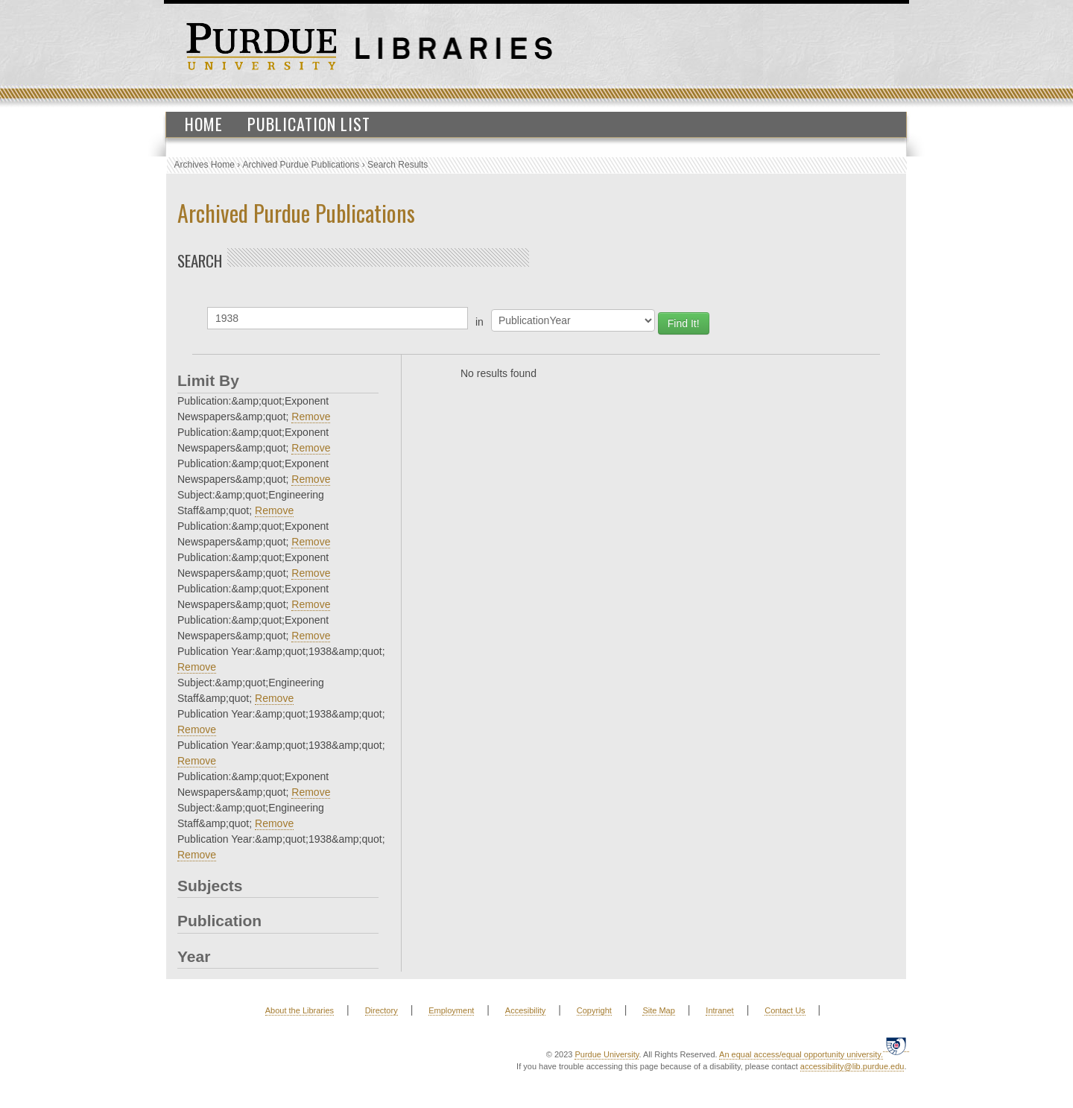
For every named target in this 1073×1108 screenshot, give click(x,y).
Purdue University (607, 1054)
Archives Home (204, 164)
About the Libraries (299, 1010)
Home (204, 124)
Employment (451, 1010)
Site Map (658, 1010)
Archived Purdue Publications (301, 164)
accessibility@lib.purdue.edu (852, 1066)
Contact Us (785, 1010)
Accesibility (525, 1010)
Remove (310, 416)
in (479, 322)
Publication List (308, 124)
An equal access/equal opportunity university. (801, 1054)
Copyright (594, 1010)
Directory (381, 1010)
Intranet (719, 1010)
